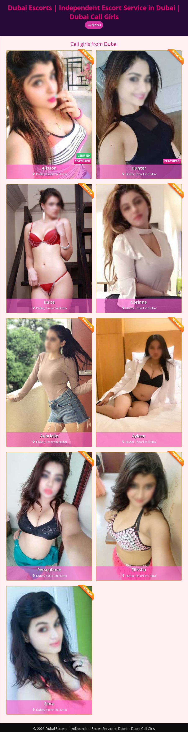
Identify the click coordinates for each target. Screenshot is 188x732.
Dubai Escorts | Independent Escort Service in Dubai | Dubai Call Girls (94, 12)
